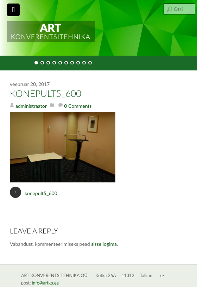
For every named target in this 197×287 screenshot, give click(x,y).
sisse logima (104, 244)
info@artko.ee (45, 283)
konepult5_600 (45, 94)
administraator (31, 106)
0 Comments (77, 106)
